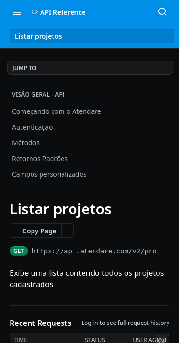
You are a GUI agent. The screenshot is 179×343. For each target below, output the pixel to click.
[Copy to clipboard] (164, 251)
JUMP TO (24, 68)
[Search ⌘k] (162, 12)
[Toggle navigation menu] (17, 12)
